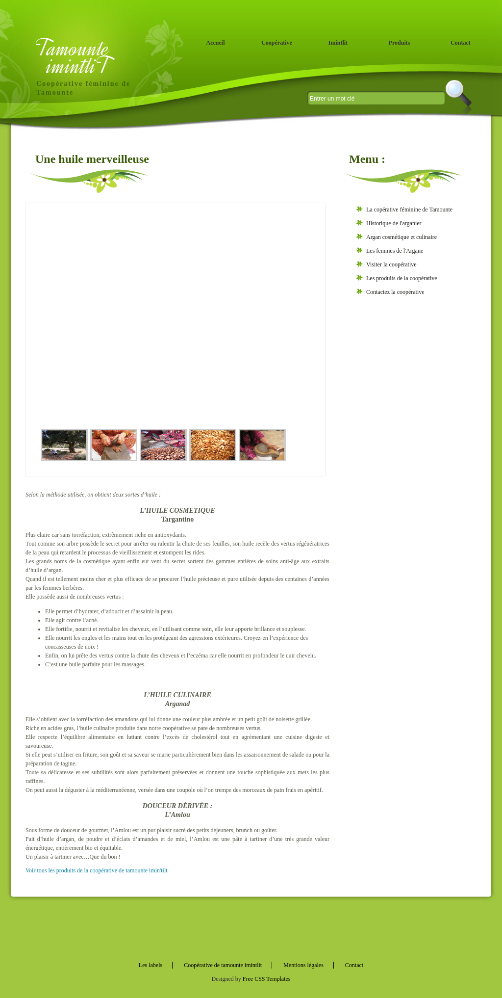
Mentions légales (303, 965)
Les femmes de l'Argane (394, 250)
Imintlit (338, 42)
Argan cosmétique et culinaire (401, 237)
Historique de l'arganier (394, 223)
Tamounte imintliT (73, 57)
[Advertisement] (412, 461)
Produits (399, 42)
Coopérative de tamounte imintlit (223, 965)
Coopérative (276, 42)
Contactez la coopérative (395, 292)
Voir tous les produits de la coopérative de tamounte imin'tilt (96, 870)
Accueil (215, 42)
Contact (461, 42)
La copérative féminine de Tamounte (409, 209)
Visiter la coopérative (391, 264)
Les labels (150, 965)
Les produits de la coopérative (401, 278)
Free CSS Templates (267, 978)
